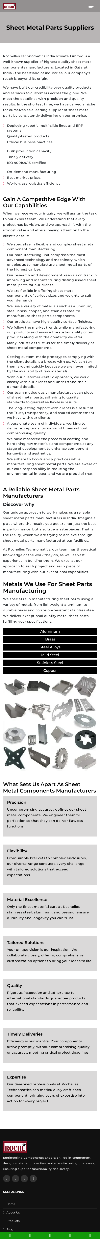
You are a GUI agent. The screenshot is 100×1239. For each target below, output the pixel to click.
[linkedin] (15, 1178)
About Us (13, 1212)
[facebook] (6, 1178)
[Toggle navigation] (91, 6)
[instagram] (33, 1178)
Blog (9, 1229)
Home (10, 1204)
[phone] (10, 1235)
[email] (30, 1235)
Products (13, 1221)
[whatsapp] (90, 1235)
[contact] (70, 1235)
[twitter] (24, 1178)
